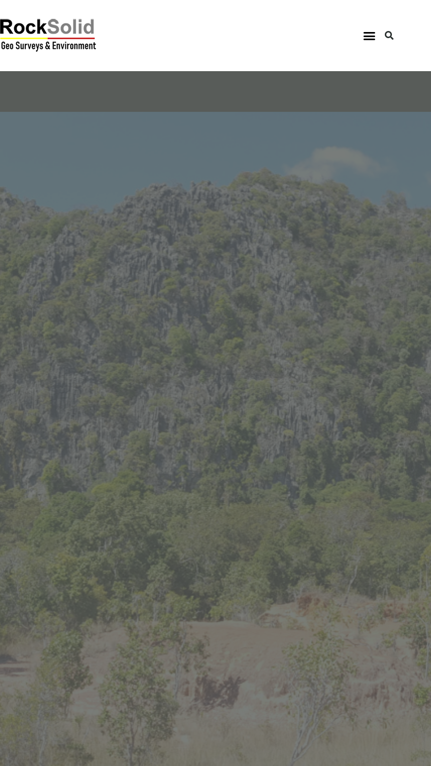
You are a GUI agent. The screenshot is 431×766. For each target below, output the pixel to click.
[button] (369, 35)
